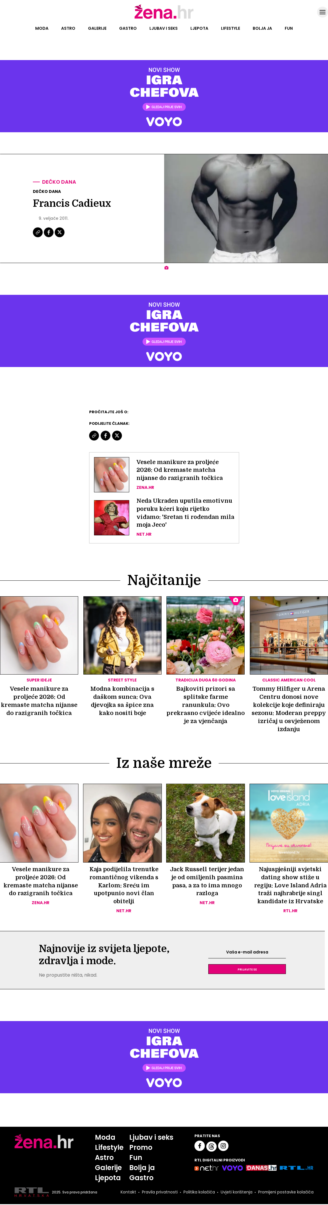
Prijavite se (247, 970)
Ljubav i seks (163, 28)
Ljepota (199, 28)
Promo (140, 1148)
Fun (289, 28)
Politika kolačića (198, 1193)
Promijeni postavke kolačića (286, 1193)
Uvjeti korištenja (236, 1193)
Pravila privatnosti (159, 1193)
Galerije (97, 28)
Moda (41, 28)
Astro (68, 28)
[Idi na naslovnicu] (164, 18)
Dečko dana (59, 182)
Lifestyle (230, 28)
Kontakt (128, 1193)
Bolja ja (262, 28)
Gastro (128, 28)
